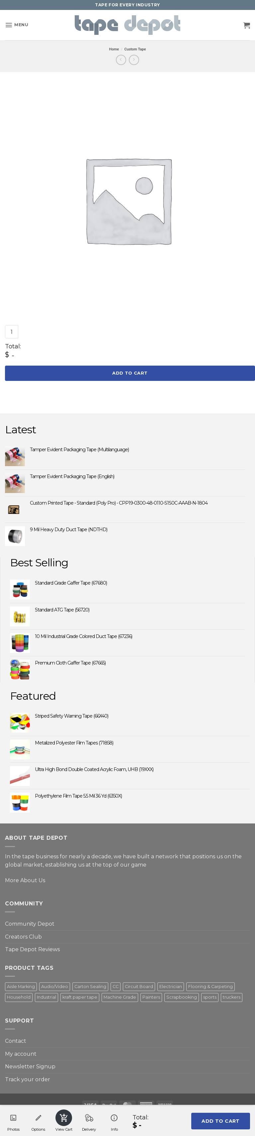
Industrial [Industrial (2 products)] (46, 997)
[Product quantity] (11, 331)
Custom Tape (135, 49)
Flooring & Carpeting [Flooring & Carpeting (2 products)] (210, 986)
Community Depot (29, 924)
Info (114, 1120)
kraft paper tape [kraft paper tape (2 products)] (79, 997)
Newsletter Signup (30, 1066)
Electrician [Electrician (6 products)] (170, 986)
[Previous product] (134, 60)
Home (114, 49)
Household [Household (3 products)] (19, 997)
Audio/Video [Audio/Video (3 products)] (54, 986)
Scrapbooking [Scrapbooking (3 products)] (181, 997)
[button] (16, 25)
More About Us (25, 880)
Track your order (27, 1079)
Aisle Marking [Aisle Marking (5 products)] (21, 986)
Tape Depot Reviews (32, 949)
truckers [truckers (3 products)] (231, 997)
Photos (13, 1120)
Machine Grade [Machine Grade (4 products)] (120, 997)
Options (38, 1120)
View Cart (63, 1120)
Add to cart (129, 373)
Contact (15, 1041)
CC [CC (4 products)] (116, 986)
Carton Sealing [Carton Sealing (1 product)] (90, 986)
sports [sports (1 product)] (209, 997)
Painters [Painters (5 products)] (151, 997)
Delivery (89, 1120)
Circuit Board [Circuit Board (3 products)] (139, 986)
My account (21, 1054)
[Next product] (121, 60)
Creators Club (23, 937)
